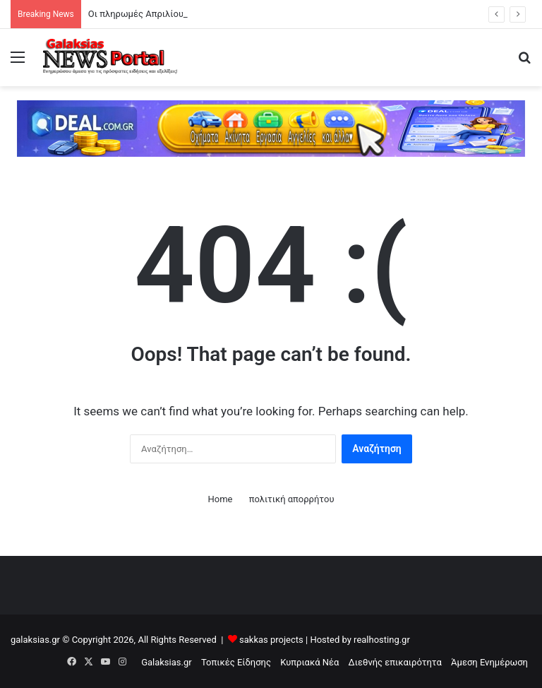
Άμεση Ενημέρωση (489, 662)
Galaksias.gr (166, 662)
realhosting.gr (382, 639)
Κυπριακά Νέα (309, 662)
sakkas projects (271, 639)
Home (219, 499)
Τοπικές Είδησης (236, 662)
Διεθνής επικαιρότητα (395, 662)
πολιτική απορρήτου (292, 499)
